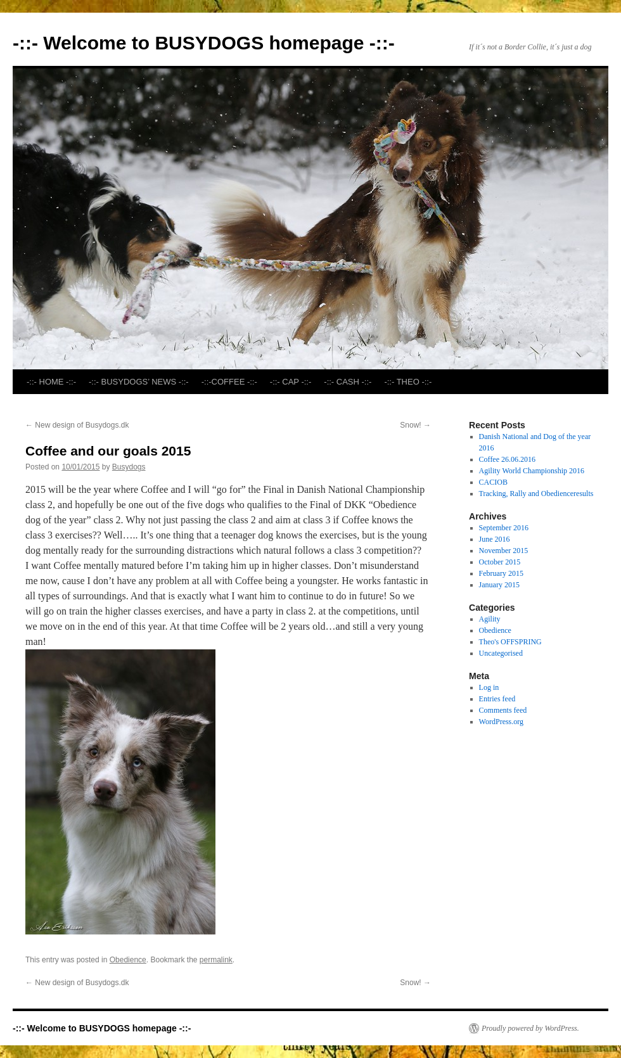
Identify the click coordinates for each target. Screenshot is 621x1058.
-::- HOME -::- (51, 381)
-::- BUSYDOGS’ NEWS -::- (139, 381)
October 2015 (500, 562)
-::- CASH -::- (347, 381)
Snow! (415, 425)
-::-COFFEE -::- (229, 381)
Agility (490, 619)
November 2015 (503, 550)
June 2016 (494, 539)
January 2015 (499, 584)
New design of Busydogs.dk (77, 425)
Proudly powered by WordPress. (530, 1028)
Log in (489, 687)
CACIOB (493, 482)
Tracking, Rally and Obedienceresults (536, 493)
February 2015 (501, 573)
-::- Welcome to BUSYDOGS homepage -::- (204, 42)
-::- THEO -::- (408, 381)
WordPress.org (501, 721)
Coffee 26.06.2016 (507, 459)
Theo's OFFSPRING (510, 641)
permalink (216, 959)
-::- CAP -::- (290, 381)
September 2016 (503, 527)
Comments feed (503, 710)
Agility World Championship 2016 (531, 470)
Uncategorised (501, 653)
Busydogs (129, 466)
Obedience (128, 959)
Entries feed (497, 698)
